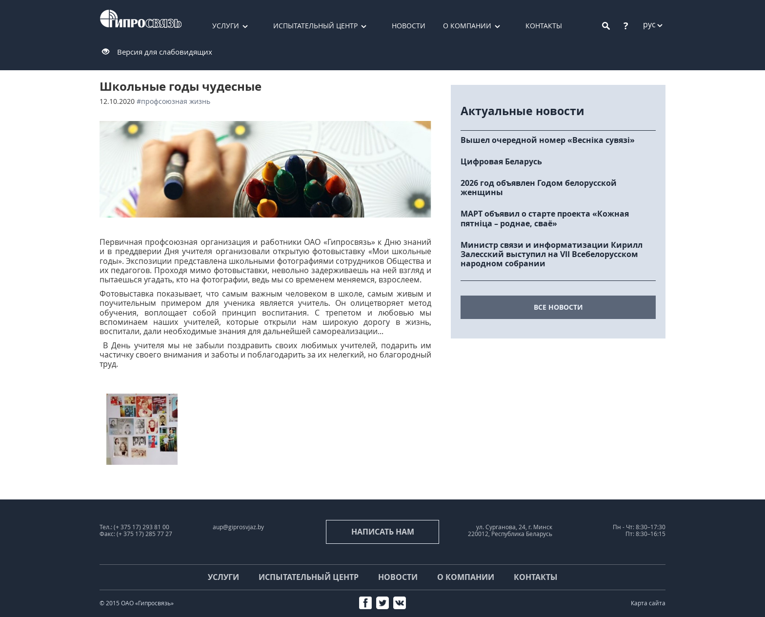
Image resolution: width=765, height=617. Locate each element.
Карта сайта (648, 603)
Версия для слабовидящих (164, 52)
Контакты (543, 25)
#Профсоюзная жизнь (173, 101)
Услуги (225, 25)
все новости (558, 307)
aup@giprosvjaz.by (238, 527)
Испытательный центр (315, 25)
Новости (408, 25)
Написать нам (382, 531)
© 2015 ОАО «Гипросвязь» (137, 603)
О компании (467, 25)
